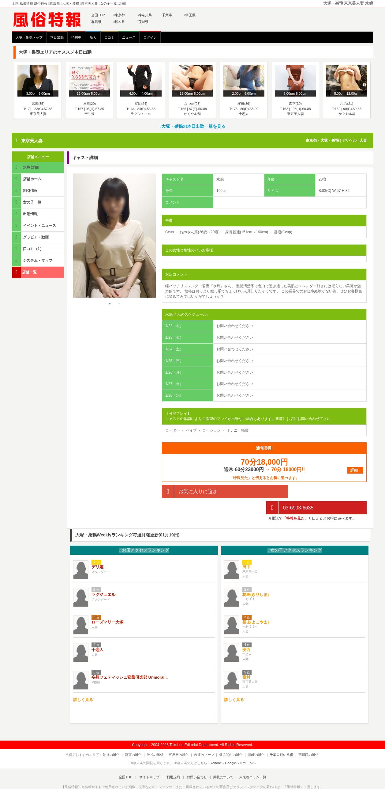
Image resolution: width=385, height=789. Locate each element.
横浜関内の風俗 (229, 739)
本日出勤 (57, 37)
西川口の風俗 (302, 739)
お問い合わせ (195, 761)
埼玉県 (190, 15)
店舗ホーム (27, 179)
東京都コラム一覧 (249, 761)
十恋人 (97, 633)
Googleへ (232, 747)
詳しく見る (84, 683)
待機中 (76, 37)
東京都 (119, 15)
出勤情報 (25, 214)
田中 (246, 550)
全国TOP (97, 15)
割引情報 (25, 190)
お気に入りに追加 (190, 491)
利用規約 (173, 761)
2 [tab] (119, 304)
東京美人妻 (32, 140)
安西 (246, 633)
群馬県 (95, 22)
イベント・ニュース (34, 225)
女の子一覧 (27, 202)
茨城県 (142, 22)
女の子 (294, 534)
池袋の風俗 (118, 739)
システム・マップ (32, 260)
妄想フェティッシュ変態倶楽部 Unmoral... (130, 661)
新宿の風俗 (138, 739)
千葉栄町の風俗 (276, 739)
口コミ (109, 37)
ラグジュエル (103, 578)
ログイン (150, 37)
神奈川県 (144, 15)
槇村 (246, 661)
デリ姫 (97, 550)
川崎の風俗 (253, 739)
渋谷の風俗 (158, 739)
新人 (93, 37)
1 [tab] (110, 304)
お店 (144, 534)
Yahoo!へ (217, 747)
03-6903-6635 (289, 491)
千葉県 (166, 15)
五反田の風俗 (180, 739)
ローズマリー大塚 (107, 606)
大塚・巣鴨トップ (29, 37)
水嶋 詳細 (26, 167)
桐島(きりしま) (255, 578)
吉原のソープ (204, 739)
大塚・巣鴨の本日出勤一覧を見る (192, 126)
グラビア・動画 (31, 237)
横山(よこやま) (255, 606)
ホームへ (248, 747)
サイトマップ (151, 761)
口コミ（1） (28, 248)
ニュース (129, 37)
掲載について (221, 761)
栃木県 (119, 22)
